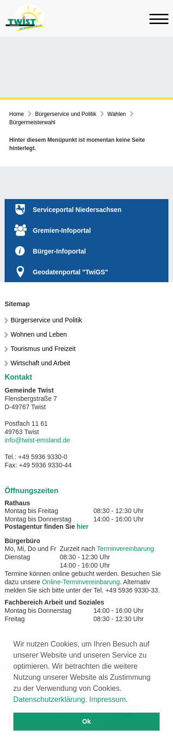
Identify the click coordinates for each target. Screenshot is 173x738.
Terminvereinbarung (125, 548)
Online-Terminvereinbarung (81, 582)
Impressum (107, 699)
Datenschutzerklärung (49, 699)
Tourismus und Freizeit (43, 348)
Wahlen (116, 114)
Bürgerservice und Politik (65, 114)
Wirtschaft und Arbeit (40, 363)
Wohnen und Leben (39, 334)
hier (83, 526)
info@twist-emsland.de (37, 440)
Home (16, 114)
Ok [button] (86, 721)
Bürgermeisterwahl (32, 122)
